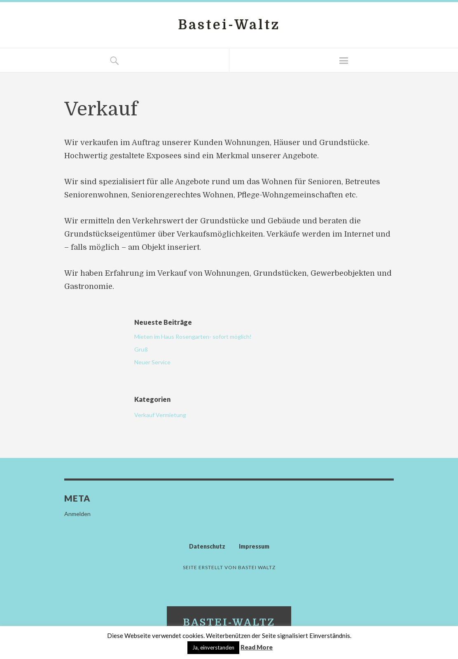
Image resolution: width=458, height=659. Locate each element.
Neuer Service (152, 362)
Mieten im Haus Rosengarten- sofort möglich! (193, 336)
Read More (257, 647)
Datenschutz (207, 546)
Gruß (141, 349)
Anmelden (77, 513)
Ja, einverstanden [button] (213, 647)
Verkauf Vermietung (160, 414)
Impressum (254, 546)
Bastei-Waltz (229, 25)
